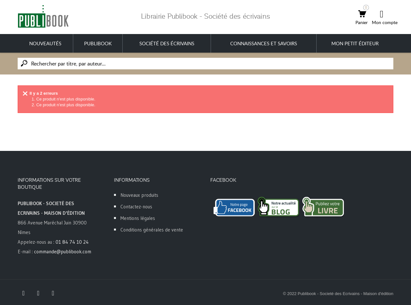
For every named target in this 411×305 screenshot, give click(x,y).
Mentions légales (137, 218)
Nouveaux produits (139, 195)
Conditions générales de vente (151, 230)
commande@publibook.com (62, 251)
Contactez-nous (136, 207)
